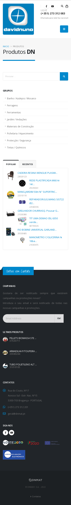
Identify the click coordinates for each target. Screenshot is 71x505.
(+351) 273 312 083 (53, 13)
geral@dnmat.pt (16, 413)
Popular (11, 164)
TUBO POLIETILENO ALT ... (23, 364)
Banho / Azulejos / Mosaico (21, 98)
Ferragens (12, 105)
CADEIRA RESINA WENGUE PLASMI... (37, 173)
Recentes (27, 164)
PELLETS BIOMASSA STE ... (22, 338)
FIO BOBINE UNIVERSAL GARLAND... (37, 229)
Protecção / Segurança (19, 140)
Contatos (36, 496)
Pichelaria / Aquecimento (20, 133)
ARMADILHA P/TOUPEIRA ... (23, 351)
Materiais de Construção (20, 126)
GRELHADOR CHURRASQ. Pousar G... (38, 210)
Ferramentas (14, 112)
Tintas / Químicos (16, 147)
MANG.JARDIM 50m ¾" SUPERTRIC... (37, 191)
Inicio (6, 46)
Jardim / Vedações (17, 119)
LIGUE (44, 10)
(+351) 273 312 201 (18, 407)
